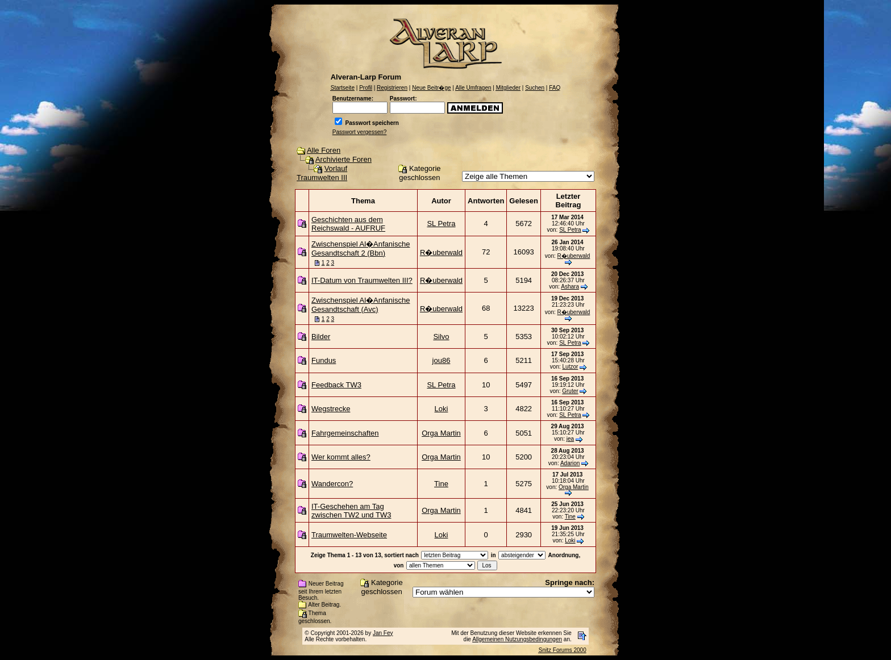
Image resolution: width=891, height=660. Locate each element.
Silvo (441, 336)
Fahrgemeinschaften (345, 433)
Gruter (570, 391)
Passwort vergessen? (359, 132)
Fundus (323, 360)
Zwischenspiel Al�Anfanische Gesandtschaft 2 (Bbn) (360, 248)
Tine (441, 483)
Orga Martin (441, 433)
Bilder (320, 336)
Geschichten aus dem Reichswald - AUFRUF (348, 223)
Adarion (570, 463)
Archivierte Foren (343, 159)
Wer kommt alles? (340, 457)
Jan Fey (383, 633)
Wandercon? (332, 483)
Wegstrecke (330, 408)
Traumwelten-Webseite (349, 534)
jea (570, 439)
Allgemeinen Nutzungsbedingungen (517, 639)
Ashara (570, 286)
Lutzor (570, 367)
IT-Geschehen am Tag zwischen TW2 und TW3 (351, 510)
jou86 (441, 360)
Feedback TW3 (336, 385)
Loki (441, 408)
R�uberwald (441, 252)
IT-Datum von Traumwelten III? (362, 280)
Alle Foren (323, 150)
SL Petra (441, 223)
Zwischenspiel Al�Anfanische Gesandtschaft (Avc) (360, 305)
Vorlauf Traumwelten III (322, 173)
